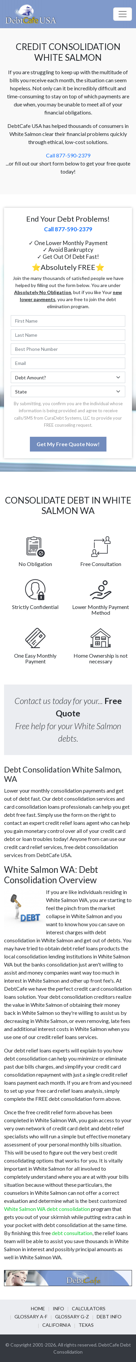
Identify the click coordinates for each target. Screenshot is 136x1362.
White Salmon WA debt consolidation (47, 1209)
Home (38, 1308)
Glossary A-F (30, 1316)
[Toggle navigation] (122, 14)
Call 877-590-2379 (68, 155)
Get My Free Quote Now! (68, 444)
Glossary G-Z (72, 1316)
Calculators (88, 1308)
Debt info (109, 1316)
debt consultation (72, 1233)
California (56, 1325)
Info (58, 1308)
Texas (86, 1325)
